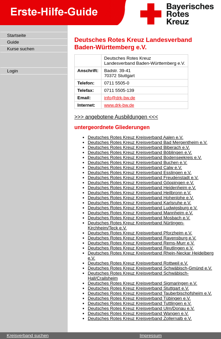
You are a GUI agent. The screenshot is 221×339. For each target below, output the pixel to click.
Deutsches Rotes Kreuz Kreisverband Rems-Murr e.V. (141, 242)
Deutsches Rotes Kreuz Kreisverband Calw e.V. (135, 167)
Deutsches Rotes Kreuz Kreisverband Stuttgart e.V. (138, 288)
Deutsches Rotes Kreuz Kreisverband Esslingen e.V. (140, 172)
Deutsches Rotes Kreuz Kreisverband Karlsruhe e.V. (139, 202)
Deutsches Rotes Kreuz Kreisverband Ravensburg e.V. (142, 237)
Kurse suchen (20, 48)
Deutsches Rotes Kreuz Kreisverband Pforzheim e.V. (140, 232)
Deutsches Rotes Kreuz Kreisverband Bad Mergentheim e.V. (147, 142)
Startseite (16, 35)
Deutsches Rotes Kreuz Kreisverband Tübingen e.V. (139, 298)
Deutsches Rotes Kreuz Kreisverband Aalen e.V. (135, 137)
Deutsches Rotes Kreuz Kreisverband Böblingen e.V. (140, 152)
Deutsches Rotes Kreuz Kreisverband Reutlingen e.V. (141, 247)
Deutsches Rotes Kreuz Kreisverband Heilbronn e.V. (139, 192)
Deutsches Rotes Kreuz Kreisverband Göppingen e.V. (141, 182)
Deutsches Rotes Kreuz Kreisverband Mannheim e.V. (140, 212)
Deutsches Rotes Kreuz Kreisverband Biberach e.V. (139, 147)
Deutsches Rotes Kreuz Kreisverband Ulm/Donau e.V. (141, 308)
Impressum (151, 335)
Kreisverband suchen (28, 335)
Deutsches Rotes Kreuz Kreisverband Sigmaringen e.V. (142, 283)
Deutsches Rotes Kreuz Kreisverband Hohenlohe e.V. (141, 197)
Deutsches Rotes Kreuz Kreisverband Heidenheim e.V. (142, 187)
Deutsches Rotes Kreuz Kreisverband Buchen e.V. (137, 162)
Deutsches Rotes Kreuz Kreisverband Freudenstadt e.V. (143, 177)
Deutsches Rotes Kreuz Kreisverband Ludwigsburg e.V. (143, 207)
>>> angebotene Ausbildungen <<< (116, 117)
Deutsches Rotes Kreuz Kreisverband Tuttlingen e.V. (140, 303)
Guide (13, 42)
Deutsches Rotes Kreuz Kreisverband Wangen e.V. (138, 313)
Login (12, 70)
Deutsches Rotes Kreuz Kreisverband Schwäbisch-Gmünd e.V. (150, 268)
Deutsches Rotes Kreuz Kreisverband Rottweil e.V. (138, 263)
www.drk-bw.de (119, 105)
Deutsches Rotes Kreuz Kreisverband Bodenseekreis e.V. (145, 157)
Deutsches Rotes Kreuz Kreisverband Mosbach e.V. (139, 217)
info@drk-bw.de (119, 97)
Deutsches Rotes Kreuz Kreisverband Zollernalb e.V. (140, 318)
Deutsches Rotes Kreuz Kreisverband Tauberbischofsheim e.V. (150, 293)
